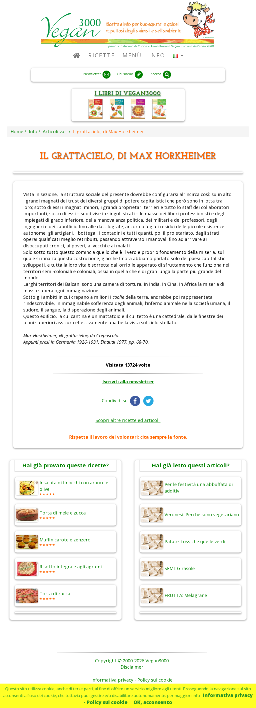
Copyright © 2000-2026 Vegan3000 (132, 661)
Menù (132, 55)
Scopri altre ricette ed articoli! (128, 420)
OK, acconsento (153, 702)
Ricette (101, 55)
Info (157, 55)
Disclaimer (131, 667)
